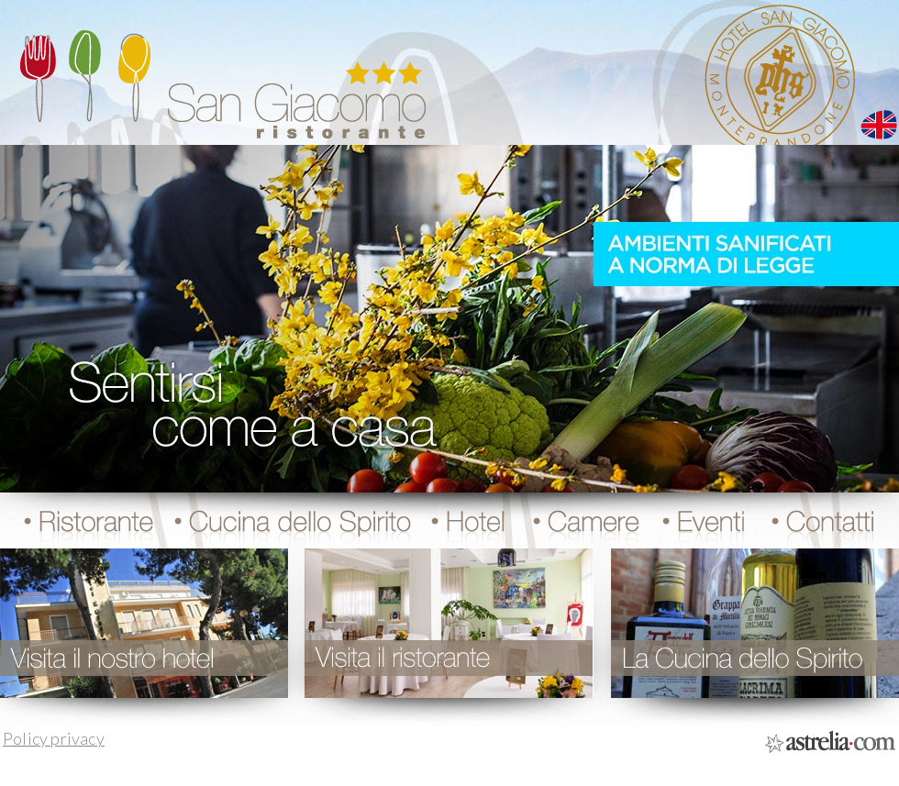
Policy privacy (54, 738)
